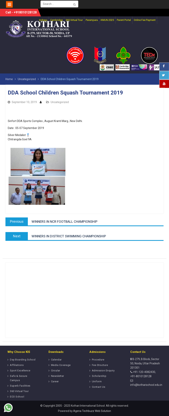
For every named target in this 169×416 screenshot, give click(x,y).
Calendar (56, 359)
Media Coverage (61, 365)
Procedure (98, 359)
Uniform (97, 381)
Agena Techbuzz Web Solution (92, 410)
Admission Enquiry (103, 370)
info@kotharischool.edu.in (146, 384)
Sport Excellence (20, 370)
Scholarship (99, 375)
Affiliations (17, 365)
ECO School (17, 396)
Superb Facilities (20, 385)
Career (55, 381)
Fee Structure (100, 365)
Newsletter (57, 375)
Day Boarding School (23, 359)
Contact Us (98, 386)
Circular (55, 370)
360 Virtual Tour (19, 391)
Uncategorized (60, 102)
